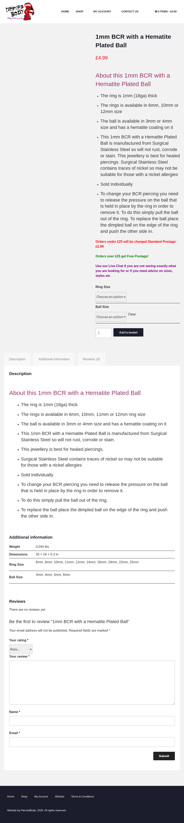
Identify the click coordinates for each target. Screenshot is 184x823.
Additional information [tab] (54, 359)
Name (14, 712)
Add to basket (128, 332)
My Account (104, 11)
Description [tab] (17, 359)
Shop (81, 11)
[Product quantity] (104, 333)
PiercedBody (28, 810)
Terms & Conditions (82, 796)
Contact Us (131, 11)
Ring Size (103, 287)
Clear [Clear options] (132, 314)
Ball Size (102, 306)
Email (14, 733)
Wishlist (59, 796)
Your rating (18, 640)
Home (65, 11)
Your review (19, 656)
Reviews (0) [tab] (91, 359)
